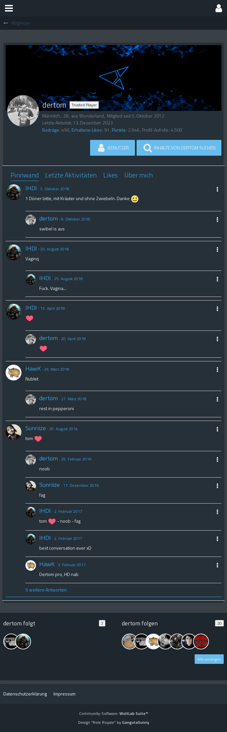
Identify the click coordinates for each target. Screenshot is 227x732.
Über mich (138, 175)
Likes (110, 175)
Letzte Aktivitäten (71, 175)
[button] (9, 8)
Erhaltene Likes (87, 129)
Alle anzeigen (209, 659)
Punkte (119, 129)
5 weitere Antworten (46, 589)
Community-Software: (113, 713)
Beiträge (50, 129)
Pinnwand (25, 175)
